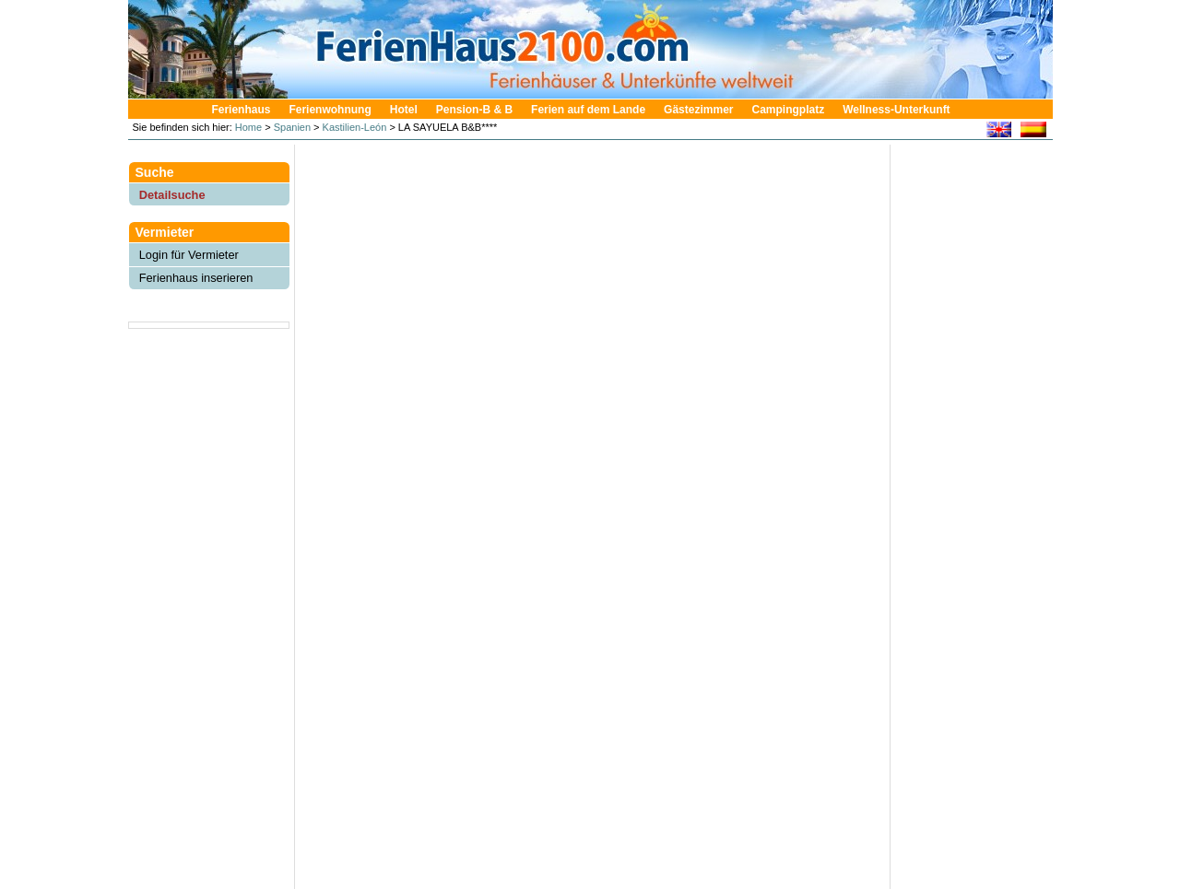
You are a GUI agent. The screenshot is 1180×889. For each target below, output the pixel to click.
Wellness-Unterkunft (896, 109)
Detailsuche (172, 195)
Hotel (404, 109)
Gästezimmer (698, 109)
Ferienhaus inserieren (196, 278)
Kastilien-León (355, 127)
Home (247, 127)
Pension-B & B (474, 109)
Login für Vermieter (189, 255)
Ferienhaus (240, 109)
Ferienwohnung (330, 109)
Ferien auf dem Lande (588, 109)
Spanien (292, 127)
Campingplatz (787, 109)
